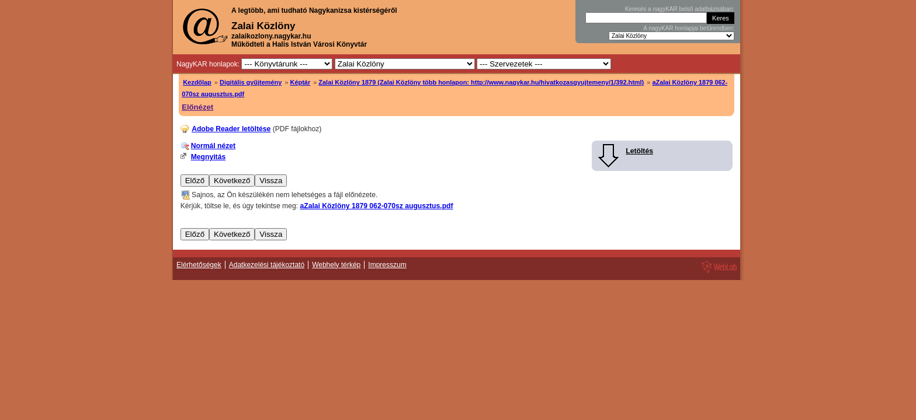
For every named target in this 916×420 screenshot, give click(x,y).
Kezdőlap (197, 82)
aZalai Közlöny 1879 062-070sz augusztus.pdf (376, 206)
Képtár (300, 82)
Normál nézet (213, 146)
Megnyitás (208, 157)
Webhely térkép (336, 265)
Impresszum (387, 265)
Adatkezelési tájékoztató (266, 265)
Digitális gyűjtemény (251, 82)
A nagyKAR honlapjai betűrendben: (688, 28)
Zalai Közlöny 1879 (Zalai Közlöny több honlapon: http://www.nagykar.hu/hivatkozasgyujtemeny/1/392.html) (481, 82)
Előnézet (197, 107)
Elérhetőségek (198, 265)
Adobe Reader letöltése (231, 129)
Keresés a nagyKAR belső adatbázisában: (679, 9)
